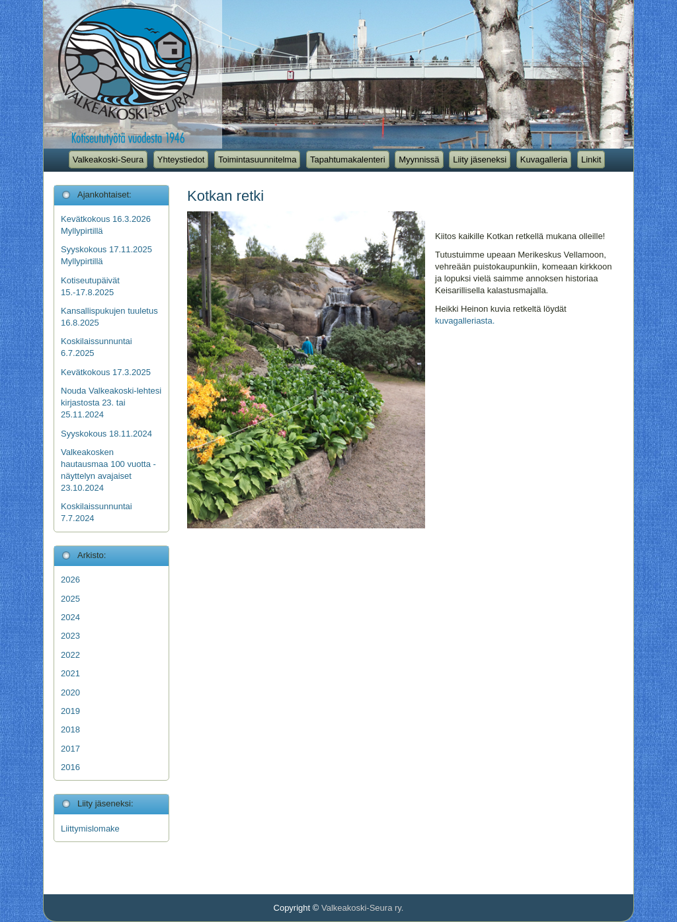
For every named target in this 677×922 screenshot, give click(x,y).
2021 (70, 673)
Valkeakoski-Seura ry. (362, 908)
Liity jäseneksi (479, 159)
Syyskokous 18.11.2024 (106, 434)
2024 (70, 617)
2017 (70, 749)
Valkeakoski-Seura (108, 159)
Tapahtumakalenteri (347, 159)
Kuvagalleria (544, 159)
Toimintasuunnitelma (257, 159)
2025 (70, 599)
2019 (70, 711)
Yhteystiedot (181, 159)
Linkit (591, 159)
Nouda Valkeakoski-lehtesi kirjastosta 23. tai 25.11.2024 (111, 402)
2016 (70, 767)
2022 (70, 655)
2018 (70, 729)
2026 (70, 580)
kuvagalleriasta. (465, 321)
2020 (70, 692)
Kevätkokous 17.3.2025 (106, 372)
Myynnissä (419, 159)
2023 (70, 636)
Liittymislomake (90, 828)
